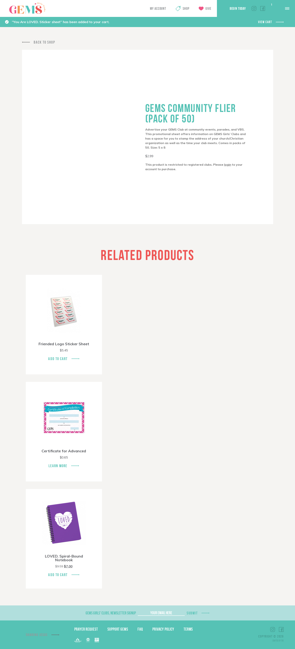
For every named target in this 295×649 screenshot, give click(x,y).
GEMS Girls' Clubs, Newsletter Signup (111, 613)
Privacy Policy (163, 629)
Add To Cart (58, 359)
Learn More (58, 466)
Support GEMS (117, 629)
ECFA (88, 640)
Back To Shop (44, 42)
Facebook (262, 8)
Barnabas (77, 640)
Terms (188, 629)
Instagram (254, 8)
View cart (265, 22)
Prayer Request (86, 629)
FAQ (140, 629)
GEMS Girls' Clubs (27, 8)
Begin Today (238, 8)
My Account (158, 8)
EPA (97, 640)
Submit (192, 613)
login (227, 164)
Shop (186, 8)
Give (208, 8)
